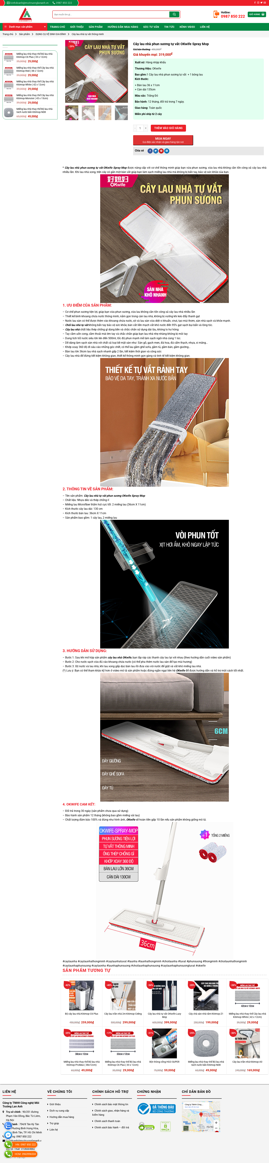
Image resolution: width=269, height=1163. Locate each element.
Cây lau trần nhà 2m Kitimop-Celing (123, 1013)
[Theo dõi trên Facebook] (255, 3)
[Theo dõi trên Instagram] (258, 3)
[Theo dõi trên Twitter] (261, 3)
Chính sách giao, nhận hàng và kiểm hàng (110, 1112)
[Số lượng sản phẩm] (140, 128)
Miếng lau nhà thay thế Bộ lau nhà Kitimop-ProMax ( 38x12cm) (82, 1063)
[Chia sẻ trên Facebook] (150, 151)
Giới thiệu (77, 26)
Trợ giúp (54, 1123)
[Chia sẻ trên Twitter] (155, 151)
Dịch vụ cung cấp (59, 1110)
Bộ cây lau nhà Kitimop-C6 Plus (81, 1013)
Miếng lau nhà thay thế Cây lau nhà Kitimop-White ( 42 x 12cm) (247, 1015)
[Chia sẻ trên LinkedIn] (166, 151)
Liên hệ (205, 26)
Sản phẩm (95, 26)
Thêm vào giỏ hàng (168, 128)
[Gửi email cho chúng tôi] (265, 3)
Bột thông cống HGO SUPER (164, 1061)
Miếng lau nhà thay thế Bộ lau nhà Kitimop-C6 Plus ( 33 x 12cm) (123, 1063)
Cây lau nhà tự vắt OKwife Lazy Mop (164, 1015)
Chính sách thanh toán (107, 1121)
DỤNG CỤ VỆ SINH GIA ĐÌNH (51, 34)
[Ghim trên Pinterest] (161, 151)
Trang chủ (57, 26)
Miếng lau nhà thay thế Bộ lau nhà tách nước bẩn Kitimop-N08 (206, 1063)
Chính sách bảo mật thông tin (111, 1104)
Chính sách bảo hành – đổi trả (112, 1127)
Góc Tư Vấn (151, 26)
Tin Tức (169, 26)
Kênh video (187, 26)
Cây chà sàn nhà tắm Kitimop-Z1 (206, 1013)
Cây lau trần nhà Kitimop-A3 (247, 1061)
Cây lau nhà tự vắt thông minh (88, 34)
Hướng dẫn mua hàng (123, 26)
